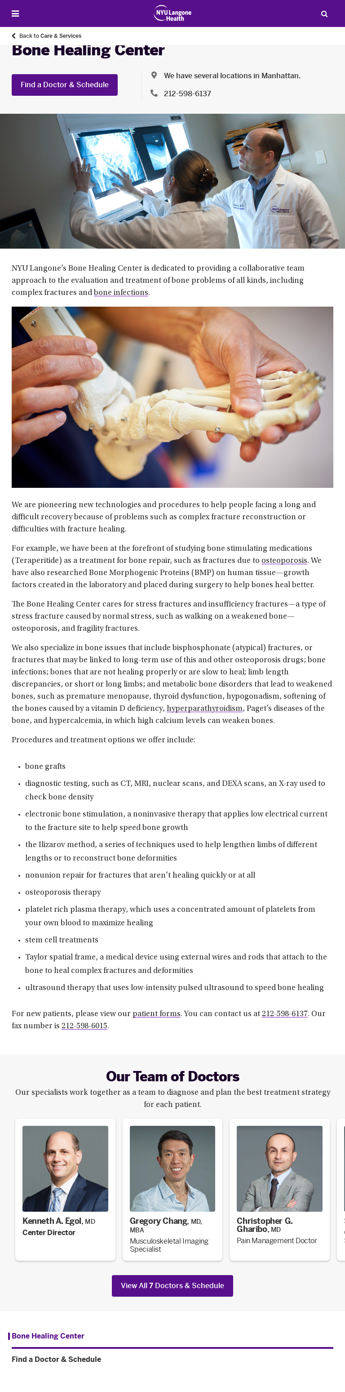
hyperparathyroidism (205, 709)
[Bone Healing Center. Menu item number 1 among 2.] (46, 1336)
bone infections (121, 293)
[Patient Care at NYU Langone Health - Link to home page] (172, 13)
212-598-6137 (285, 1014)
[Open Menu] (15, 13)
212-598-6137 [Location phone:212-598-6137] (187, 93)
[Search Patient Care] (324, 13)
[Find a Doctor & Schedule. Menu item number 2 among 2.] (172, 1359)
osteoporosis (284, 561)
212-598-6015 (84, 1026)
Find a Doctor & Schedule (65, 84)
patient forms (157, 1014)
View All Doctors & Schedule (172, 1285)
